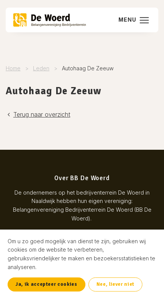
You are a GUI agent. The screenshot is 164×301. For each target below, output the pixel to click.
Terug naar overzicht (38, 114)
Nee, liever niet (115, 284)
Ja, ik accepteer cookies (46, 284)
